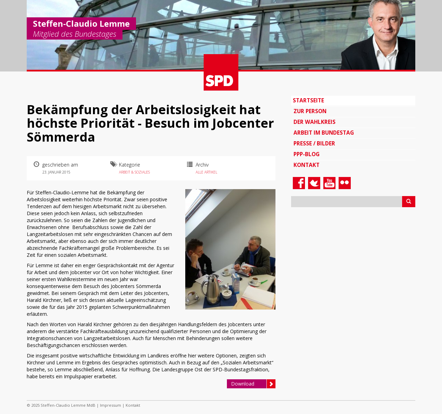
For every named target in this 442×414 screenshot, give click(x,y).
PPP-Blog (307, 154)
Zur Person (310, 111)
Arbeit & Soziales (134, 172)
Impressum (110, 405)
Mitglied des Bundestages (74, 34)
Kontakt (307, 165)
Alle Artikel (206, 172)
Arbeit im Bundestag (324, 132)
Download (253, 383)
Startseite (308, 100)
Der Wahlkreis (314, 122)
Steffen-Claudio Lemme (81, 23)
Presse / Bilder (314, 143)
